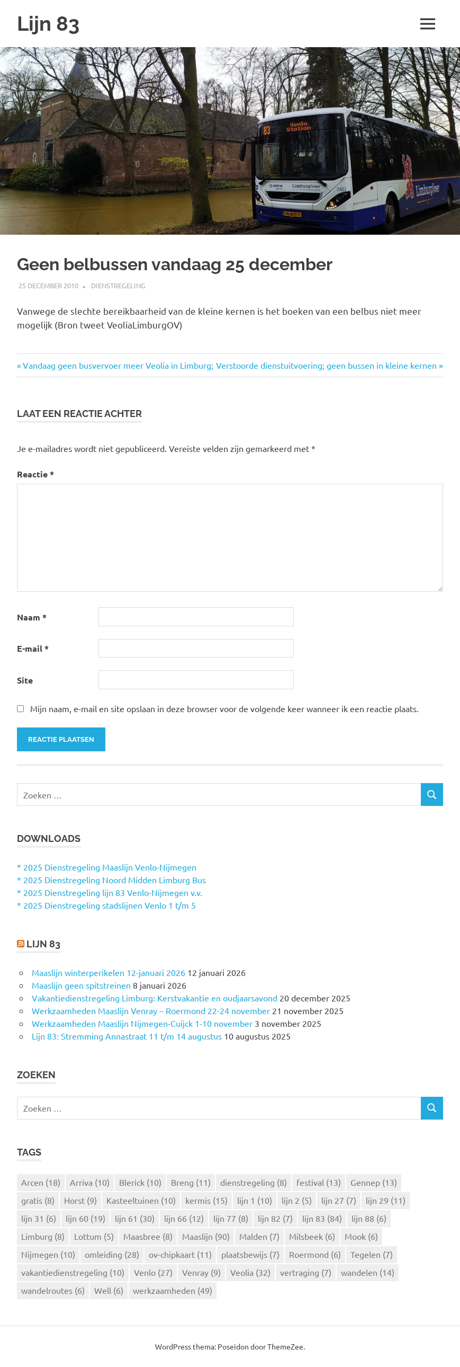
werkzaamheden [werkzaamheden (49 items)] (172, 1290)
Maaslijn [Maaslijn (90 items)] (206, 1236)
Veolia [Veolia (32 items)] (250, 1272)
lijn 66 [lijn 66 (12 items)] (184, 1218)
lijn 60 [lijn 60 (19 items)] (85, 1218)
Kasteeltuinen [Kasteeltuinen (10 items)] (141, 1200)
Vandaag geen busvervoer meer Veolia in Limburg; (118, 365)
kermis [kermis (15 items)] (206, 1200)
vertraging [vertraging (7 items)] (305, 1272)
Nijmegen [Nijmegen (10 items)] (48, 1254)
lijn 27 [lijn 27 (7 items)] (338, 1200)
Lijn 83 (48, 23)
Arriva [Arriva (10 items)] (90, 1182)
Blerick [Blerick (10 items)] (140, 1182)
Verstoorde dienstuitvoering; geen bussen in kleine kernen (326, 365)
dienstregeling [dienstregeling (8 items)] (253, 1182)
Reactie (35, 474)
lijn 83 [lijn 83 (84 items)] (322, 1218)
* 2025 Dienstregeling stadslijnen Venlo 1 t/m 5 (106, 905)
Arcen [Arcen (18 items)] (40, 1182)
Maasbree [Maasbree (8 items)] (148, 1236)
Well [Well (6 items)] (108, 1290)
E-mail (33, 648)
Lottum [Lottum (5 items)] (94, 1236)
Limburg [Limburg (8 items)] (43, 1236)
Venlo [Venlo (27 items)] (153, 1272)
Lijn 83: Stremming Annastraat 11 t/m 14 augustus (127, 1036)
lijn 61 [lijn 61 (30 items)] (135, 1218)
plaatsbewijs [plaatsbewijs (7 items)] (250, 1254)
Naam (32, 617)
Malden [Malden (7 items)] (259, 1236)
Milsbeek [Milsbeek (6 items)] (312, 1236)
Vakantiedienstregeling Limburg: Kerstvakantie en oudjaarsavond (154, 997)
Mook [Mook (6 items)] (361, 1236)
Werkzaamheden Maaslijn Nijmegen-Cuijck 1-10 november (142, 1023)
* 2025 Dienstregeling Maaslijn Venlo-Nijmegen (106, 867)
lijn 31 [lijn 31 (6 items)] (38, 1218)
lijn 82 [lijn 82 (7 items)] (275, 1218)
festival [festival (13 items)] (318, 1182)
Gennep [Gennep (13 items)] (373, 1182)
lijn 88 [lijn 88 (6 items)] (368, 1218)
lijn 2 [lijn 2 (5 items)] (297, 1200)
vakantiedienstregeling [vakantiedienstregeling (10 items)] (72, 1272)
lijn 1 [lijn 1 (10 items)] (254, 1200)
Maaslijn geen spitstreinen (81, 985)
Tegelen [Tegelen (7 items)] (371, 1254)
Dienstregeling (118, 285)
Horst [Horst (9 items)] (80, 1200)
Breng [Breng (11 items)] (191, 1182)
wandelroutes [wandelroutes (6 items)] (53, 1290)
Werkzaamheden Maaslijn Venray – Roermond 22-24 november (151, 1010)
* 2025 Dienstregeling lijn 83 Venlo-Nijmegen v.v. (109, 892)
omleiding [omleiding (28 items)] (112, 1254)
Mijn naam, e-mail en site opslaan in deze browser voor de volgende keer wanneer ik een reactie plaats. (224, 708)
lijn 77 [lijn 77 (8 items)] (230, 1218)
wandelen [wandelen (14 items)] (367, 1272)
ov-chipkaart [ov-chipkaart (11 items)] (180, 1254)
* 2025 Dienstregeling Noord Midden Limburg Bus (111, 879)
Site (25, 680)
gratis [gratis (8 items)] (38, 1200)
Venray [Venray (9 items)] (201, 1272)
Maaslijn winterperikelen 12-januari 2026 (108, 972)
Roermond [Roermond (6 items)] (315, 1254)
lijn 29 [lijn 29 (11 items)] (385, 1200)
